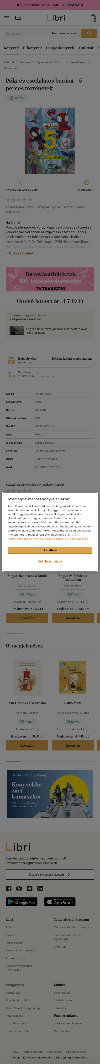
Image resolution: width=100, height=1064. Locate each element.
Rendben (50, 550)
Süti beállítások (50, 561)
